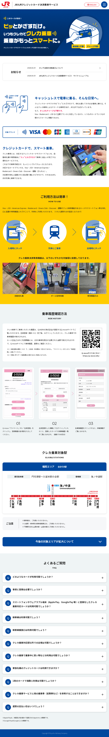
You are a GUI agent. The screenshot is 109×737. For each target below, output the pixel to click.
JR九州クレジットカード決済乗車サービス (36, 4)
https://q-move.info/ (91, 356)
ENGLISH (91, 4)
